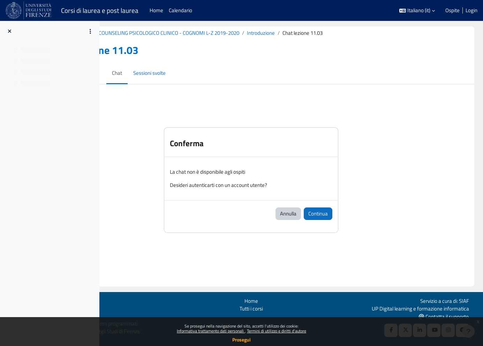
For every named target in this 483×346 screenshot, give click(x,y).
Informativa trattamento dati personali (211, 331)
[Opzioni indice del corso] (90, 31)
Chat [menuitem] (151, 73)
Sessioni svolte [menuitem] (184, 73)
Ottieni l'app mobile (114, 316)
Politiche (102, 308)
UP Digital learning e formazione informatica (429, 308)
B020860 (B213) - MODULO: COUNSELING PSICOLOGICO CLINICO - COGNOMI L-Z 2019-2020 (214, 33)
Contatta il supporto (452, 316)
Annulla (323, 214)
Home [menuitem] (156, 10)
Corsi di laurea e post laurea (99, 10)
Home (285, 300)
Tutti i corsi (285, 308)
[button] (417, 10)
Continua (352, 214)
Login (471, 10)
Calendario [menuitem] (180, 10)
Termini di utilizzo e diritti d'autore (276, 331)
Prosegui (241, 339)
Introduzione (338, 33)
